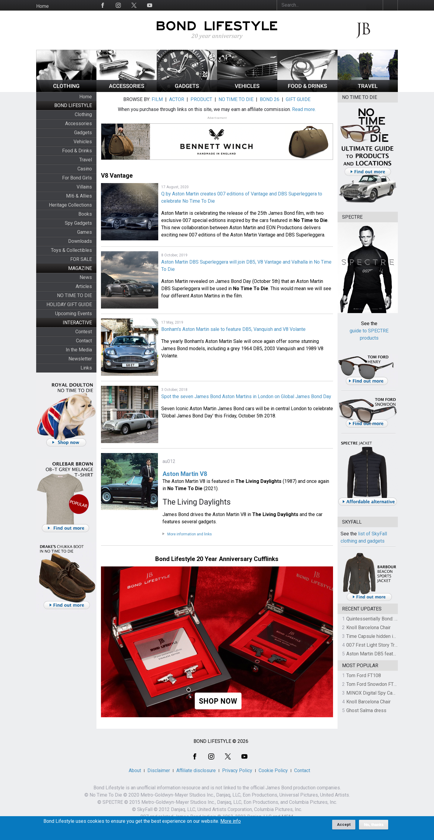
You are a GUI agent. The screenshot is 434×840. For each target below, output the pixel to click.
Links (86, 368)
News (86, 277)
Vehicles (83, 141)
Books (85, 214)
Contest (83, 331)
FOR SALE (81, 259)
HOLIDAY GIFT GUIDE (69, 304)
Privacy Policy (237, 770)
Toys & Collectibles (71, 250)
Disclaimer (158, 770)
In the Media (79, 350)
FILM (157, 99)
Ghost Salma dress (366, 710)
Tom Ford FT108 (363, 675)
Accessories (78, 123)
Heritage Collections (70, 205)
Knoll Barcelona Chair (368, 627)
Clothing (83, 114)
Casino (84, 169)
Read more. (304, 109)
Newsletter (80, 359)
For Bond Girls (77, 178)
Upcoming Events (73, 313)
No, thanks (373, 826)
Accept (344, 826)
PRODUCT (201, 99)
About (135, 770)
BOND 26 (269, 99)
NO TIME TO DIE (74, 295)
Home (42, 6)
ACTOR (176, 99)
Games (84, 232)
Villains (84, 187)
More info (230, 823)
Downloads (80, 241)
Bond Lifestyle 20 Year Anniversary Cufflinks (216, 559)
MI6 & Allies (79, 196)
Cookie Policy (273, 770)
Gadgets (83, 132)
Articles (84, 286)
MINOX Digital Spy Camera (374, 693)
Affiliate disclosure (196, 770)
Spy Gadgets (78, 223)
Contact (84, 341)
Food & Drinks (77, 151)
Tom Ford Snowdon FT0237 (375, 684)
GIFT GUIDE (298, 99)
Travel (85, 160)
